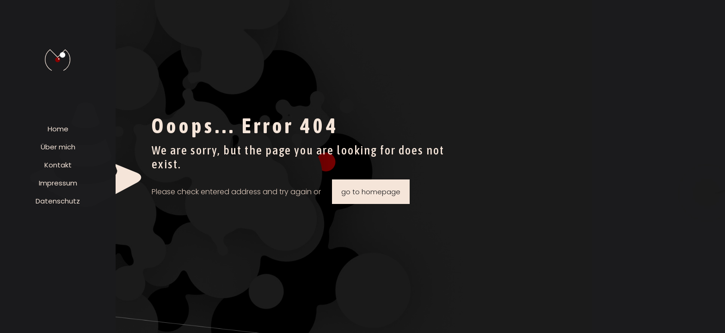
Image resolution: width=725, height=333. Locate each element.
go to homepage (370, 192)
